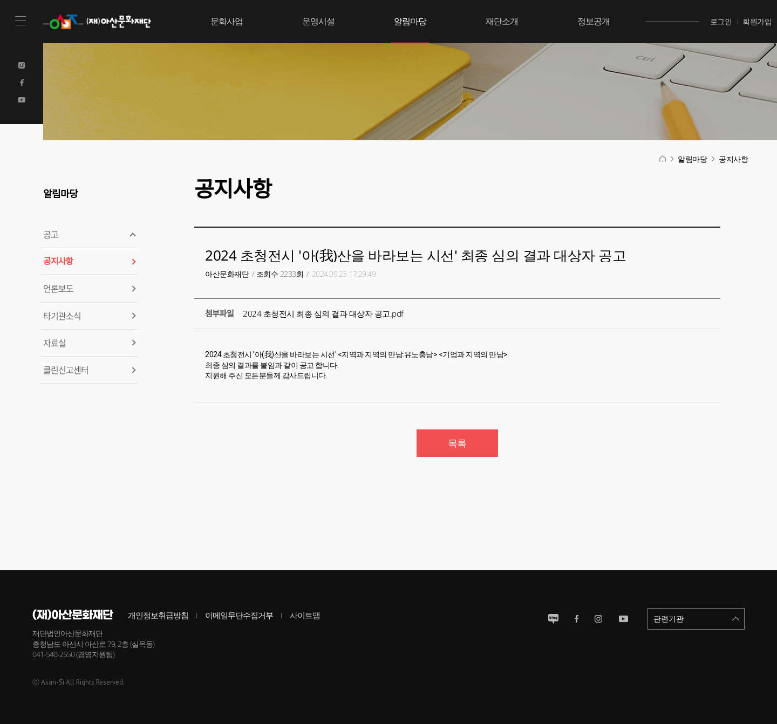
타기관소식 (62, 315)
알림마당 (410, 21)
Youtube (21, 100)
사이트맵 (305, 615)
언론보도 (58, 288)
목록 (457, 442)
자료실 (54, 342)
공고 (50, 234)
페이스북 (577, 619)
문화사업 (226, 21)
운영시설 (318, 21)
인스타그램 (598, 619)
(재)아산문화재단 (99, 21)
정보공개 (593, 21)
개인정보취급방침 (158, 615)
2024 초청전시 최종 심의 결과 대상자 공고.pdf (323, 314)
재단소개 (502, 21)
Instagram (21, 65)
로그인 (721, 21)
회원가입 (757, 21)
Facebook (21, 82)
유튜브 (623, 619)
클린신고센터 (65, 369)
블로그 (553, 619)
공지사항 (58, 261)
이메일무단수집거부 (239, 615)
